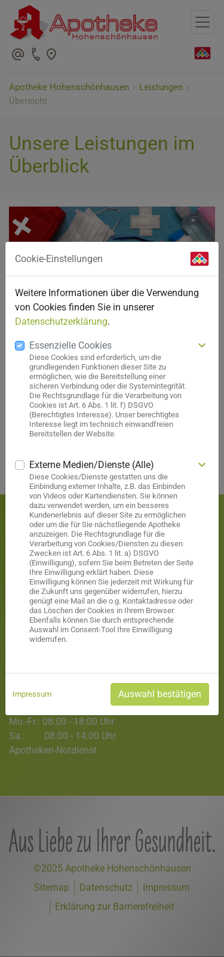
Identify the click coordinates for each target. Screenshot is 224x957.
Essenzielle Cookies (70, 345)
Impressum (32, 694)
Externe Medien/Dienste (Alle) (91, 464)
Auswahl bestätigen (159, 694)
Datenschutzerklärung (61, 321)
